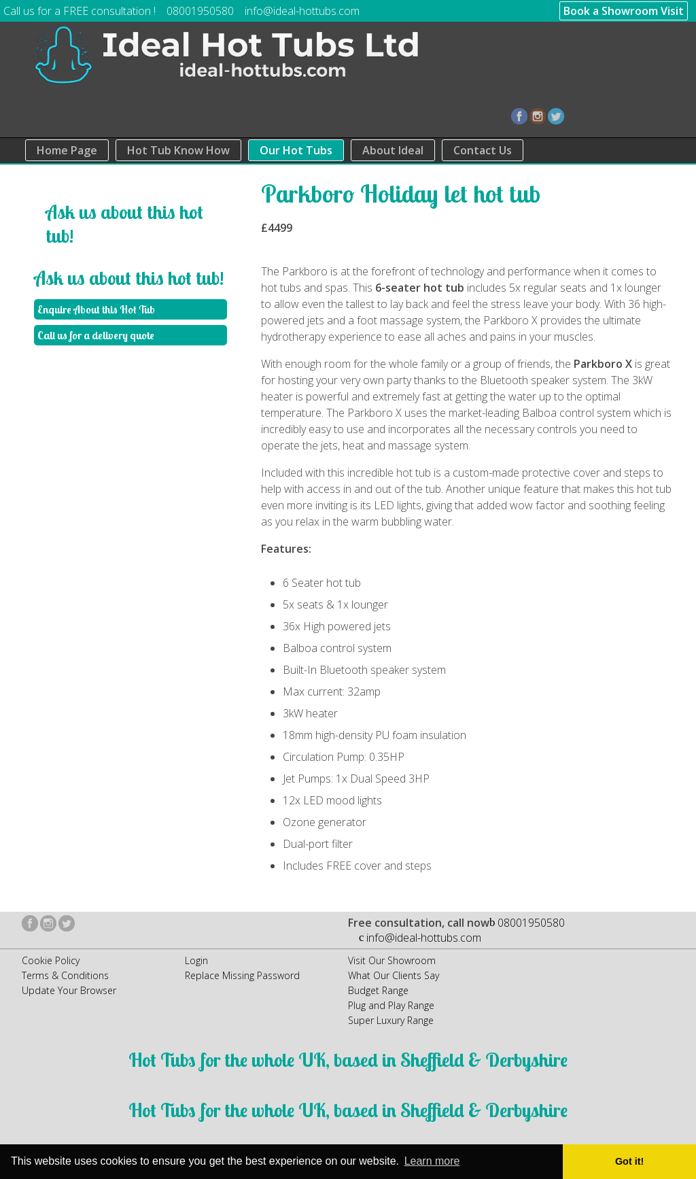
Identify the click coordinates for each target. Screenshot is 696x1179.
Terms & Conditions (65, 975)
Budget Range (378, 990)
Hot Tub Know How (178, 150)
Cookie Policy (51, 960)
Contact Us (482, 150)
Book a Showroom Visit (623, 10)
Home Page (67, 150)
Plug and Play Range (391, 1005)
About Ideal (392, 150)
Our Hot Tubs (296, 150)
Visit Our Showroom (392, 960)
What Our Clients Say (393, 975)
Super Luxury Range (391, 1020)
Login (196, 960)
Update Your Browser (69, 990)
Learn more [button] (432, 1161)
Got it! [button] (629, 1161)
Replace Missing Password (242, 975)
